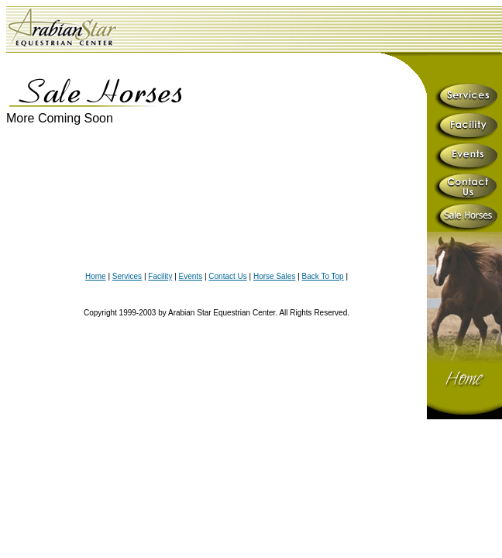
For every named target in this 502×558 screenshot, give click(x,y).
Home (95, 276)
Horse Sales (274, 276)
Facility (160, 276)
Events (191, 276)
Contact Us (227, 276)
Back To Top (323, 276)
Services (127, 276)
